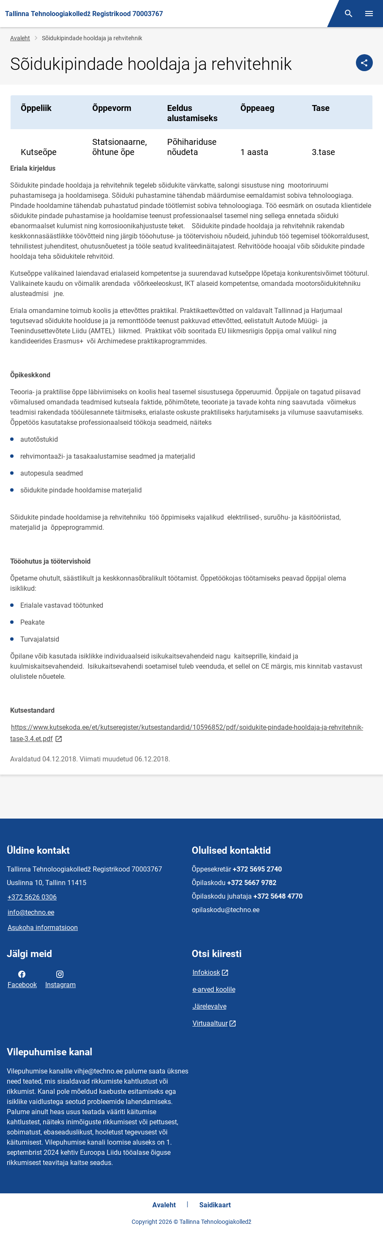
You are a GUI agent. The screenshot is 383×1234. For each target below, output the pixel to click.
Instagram (60, 978)
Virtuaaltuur (210, 1023)
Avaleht (20, 38)
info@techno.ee (31, 912)
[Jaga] (364, 62)
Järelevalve (209, 1006)
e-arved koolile (214, 989)
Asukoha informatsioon (43, 928)
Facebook (22, 978)
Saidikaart (215, 1205)
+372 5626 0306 (32, 897)
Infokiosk (206, 972)
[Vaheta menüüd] (369, 13)
